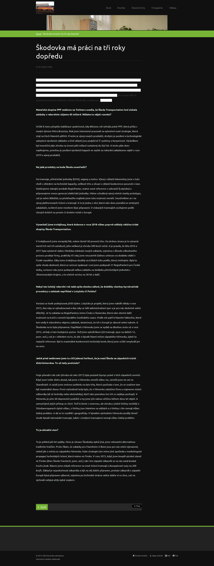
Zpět (43, 507)
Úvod (108, 7)
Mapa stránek (157, 555)
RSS (168, 555)
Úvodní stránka (141, 555)
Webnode (56, 559)
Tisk (176, 555)
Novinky (121, 7)
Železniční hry (138, 7)
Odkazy (172, 7)
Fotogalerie (157, 7)
